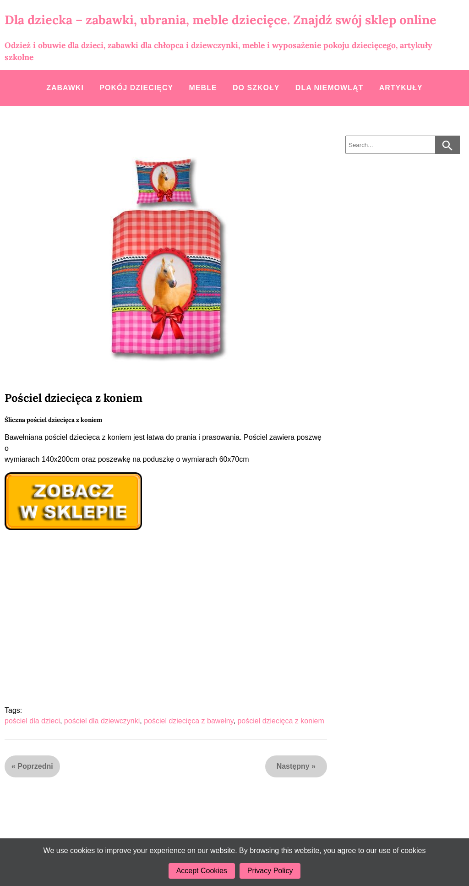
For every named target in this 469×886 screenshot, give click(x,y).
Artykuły (401, 88)
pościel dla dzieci (32, 721)
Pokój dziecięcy (136, 88)
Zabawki (65, 88)
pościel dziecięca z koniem (280, 721)
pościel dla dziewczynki (102, 721)
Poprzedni (35, 766)
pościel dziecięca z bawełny (188, 721)
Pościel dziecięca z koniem (73, 398)
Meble (203, 88)
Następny (293, 766)
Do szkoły (256, 88)
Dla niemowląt (329, 88)
